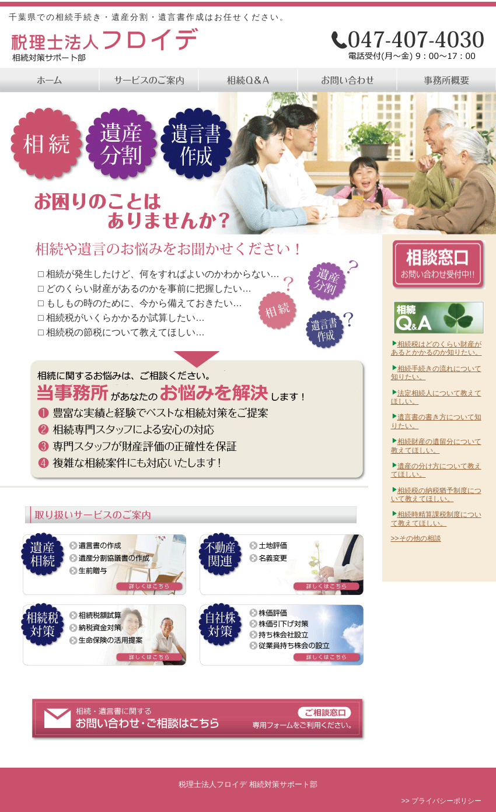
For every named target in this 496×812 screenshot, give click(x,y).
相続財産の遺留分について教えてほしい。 (436, 446)
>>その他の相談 (416, 538)
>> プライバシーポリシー (441, 801)
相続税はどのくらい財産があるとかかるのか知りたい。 (436, 348)
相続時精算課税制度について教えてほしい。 (436, 518)
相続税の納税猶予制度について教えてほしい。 (436, 495)
